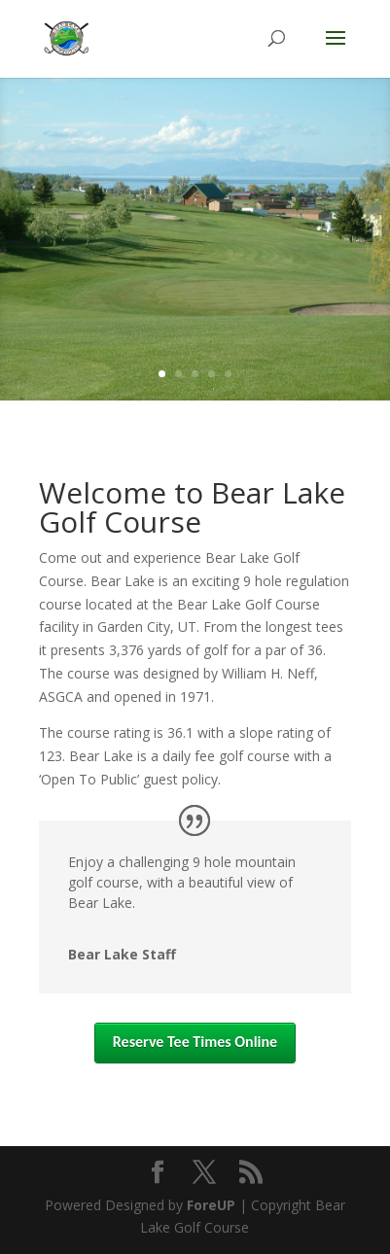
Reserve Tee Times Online (195, 1041)
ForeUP (211, 1205)
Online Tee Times (195, 322)
